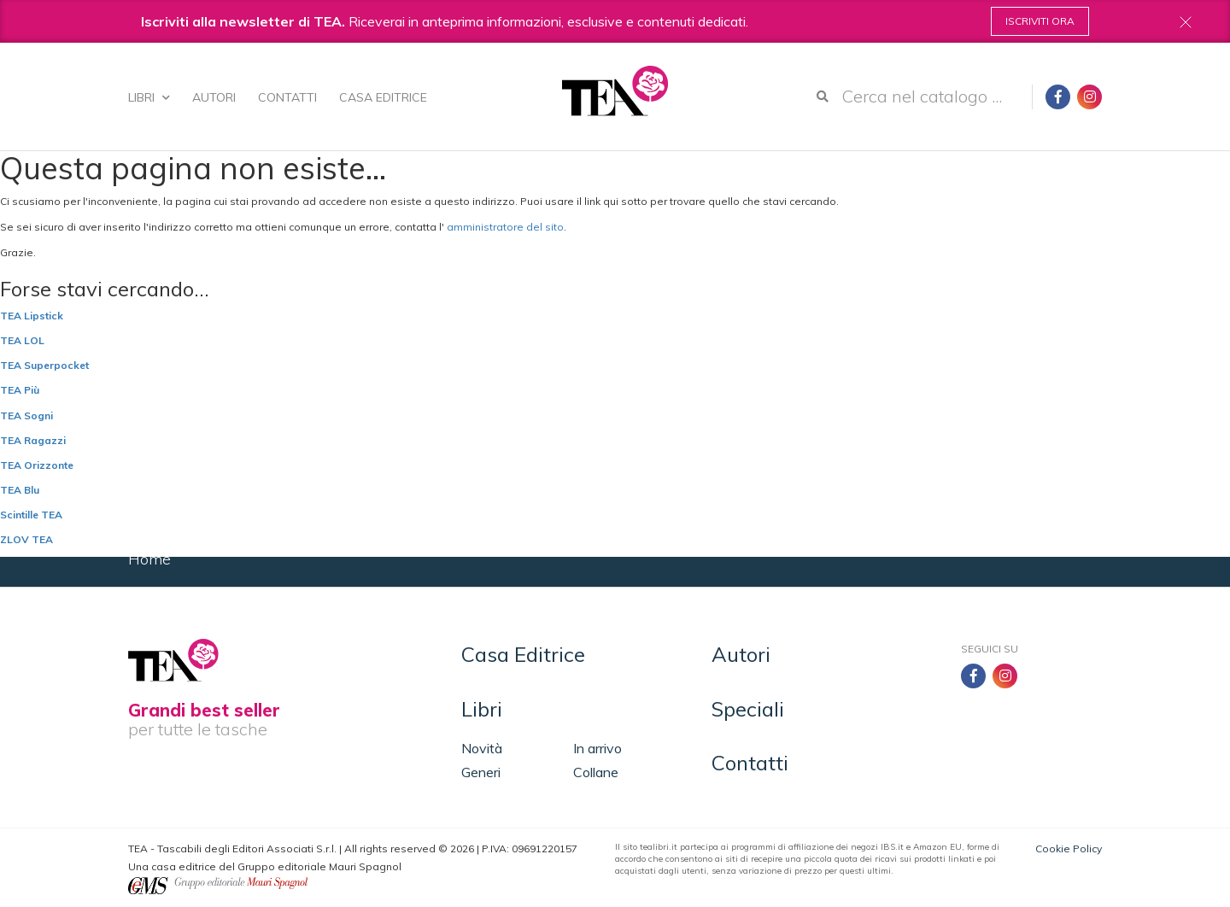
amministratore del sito (505, 226)
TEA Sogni (26, 415)
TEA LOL (22, 340)
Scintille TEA (31, 514)
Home (149, 559)
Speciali (748, 709)
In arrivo (597, 748)
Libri (149, 97)
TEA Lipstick (31, 315)
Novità (481, 748)
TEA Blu (19, 489)
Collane (595, 772)
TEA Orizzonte (36, 465)
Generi (481, 772)
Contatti (287, 97)
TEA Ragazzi (33, 440)
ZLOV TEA (26, 539)
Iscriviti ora (1040, 21)
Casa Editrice (383, 97)
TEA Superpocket (44, 365)
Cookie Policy (1068, 848)
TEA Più (19, 389)
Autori (214, 97)
